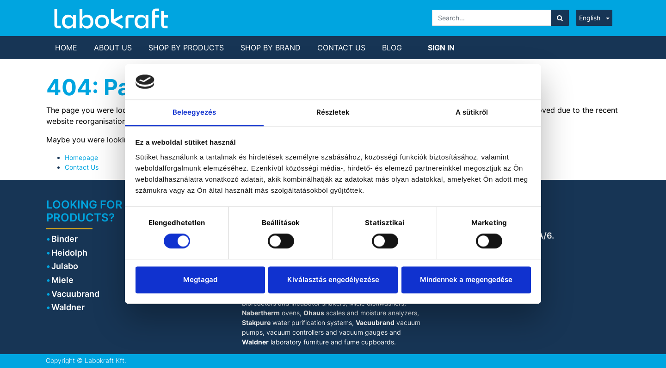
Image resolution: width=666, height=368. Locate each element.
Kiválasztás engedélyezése (333, 279)
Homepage (81, 157)
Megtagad (200, 279)
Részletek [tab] (333, 112)
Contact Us (82, 167)
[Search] (560, 18)
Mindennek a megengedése (466, 279)
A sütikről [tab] (472, 112)
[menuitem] (66, 47)
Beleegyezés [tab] (194, 112)
